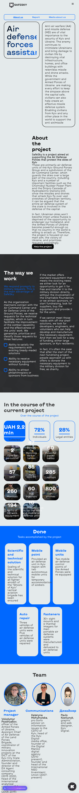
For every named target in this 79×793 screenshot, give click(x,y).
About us (18, 17)
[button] (73, 4)
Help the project (43, 246)
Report (36, 17)
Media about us (57, 17)
